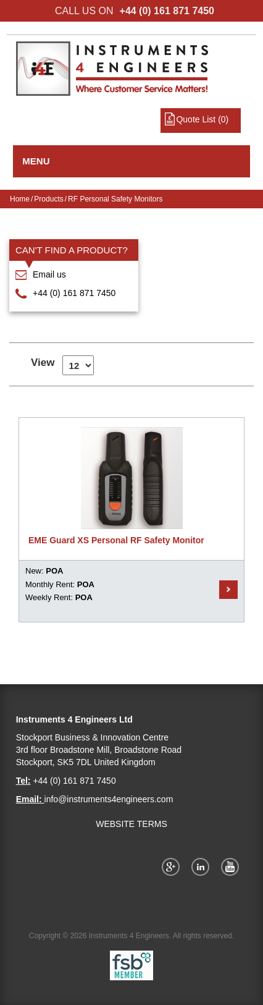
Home (20, 199)
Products (48, 199)
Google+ (173, 866)
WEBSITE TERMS (131, 824)
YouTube (232, 866)
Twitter (202, 866)
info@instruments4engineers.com (108, 799)
